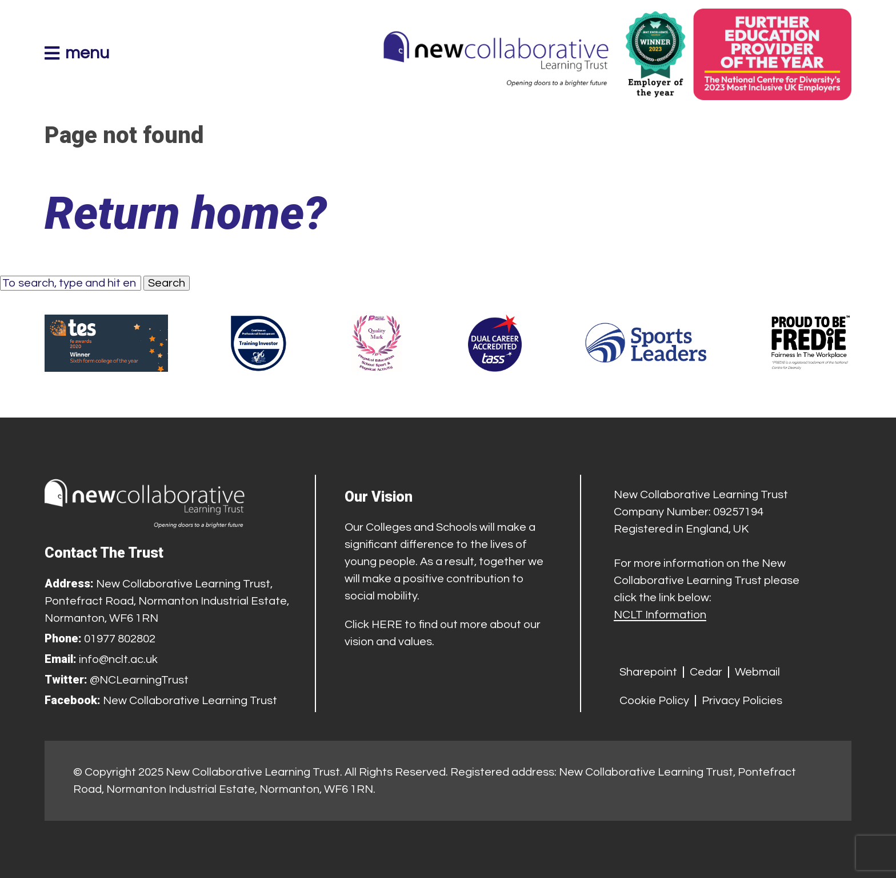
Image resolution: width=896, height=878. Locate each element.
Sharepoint (648, 672)
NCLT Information (660, 615)
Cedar (706, 672)
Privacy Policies (742, 700)
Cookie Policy (654, 700)
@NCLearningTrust (139, 680)
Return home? (186, 213)
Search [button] (166, 283)
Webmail (757, 672)
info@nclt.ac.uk (118, 659)
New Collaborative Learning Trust (190, 700)
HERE (386, 624)
